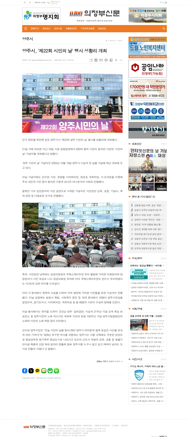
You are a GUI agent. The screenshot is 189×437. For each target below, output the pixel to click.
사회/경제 (137, 309)
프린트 (106, 60)
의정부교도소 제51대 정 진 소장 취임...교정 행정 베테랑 (148, 342)
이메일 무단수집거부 (102, 425)
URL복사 (90, 60)
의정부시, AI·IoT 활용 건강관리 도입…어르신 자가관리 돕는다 (148, 346)
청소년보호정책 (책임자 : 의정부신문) (78, 425)
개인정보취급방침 (54, 425)
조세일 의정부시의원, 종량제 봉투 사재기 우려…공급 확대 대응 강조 (148, 283)
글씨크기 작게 (121, 60)
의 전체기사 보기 (108, 361)
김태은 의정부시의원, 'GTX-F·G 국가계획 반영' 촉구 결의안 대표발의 (148, 287)
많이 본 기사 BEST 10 (143, 196)
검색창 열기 (164, 28)
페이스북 (24, 370)
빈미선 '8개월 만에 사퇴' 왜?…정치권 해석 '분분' (149, 229)
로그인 (162, 2)
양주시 (120, 40)
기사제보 (115, 425)
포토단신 (102, 28)
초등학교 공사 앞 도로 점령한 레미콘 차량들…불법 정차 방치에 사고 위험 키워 (148, 388)
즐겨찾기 (29, 2)
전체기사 (35, 28)
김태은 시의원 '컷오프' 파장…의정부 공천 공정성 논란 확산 (149, 219)
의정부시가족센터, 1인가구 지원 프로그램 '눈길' (148, 337)
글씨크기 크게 (116, 60)
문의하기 (124, 425)
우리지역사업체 (87, 28)
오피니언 (58, 28)
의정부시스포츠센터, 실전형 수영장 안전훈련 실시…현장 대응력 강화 (148, 350)
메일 (101, 60)
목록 (95, 60)
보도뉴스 (46, 28)
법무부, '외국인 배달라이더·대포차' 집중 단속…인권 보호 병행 (148, 291)
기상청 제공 (54, 3)
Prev (132, 160)
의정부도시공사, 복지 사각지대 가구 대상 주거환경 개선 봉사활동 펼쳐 (148, 333)
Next (163, 160)
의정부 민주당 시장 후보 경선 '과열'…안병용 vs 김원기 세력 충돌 (149, 238)
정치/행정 (137, 258)
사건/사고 (137, 359)
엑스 (31, 370)
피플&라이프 (71, 28)
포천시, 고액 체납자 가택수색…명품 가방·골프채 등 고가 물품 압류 (148, 401)
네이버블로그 (43, 370)
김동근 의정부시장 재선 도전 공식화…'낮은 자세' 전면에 (149, 243)
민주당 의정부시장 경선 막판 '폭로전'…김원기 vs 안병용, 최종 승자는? (149, 248)
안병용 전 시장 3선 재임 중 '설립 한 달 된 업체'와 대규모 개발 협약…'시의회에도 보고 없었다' (148, 300)
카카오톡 (37, 370)
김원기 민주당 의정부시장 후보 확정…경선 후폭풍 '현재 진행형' (149, 210)
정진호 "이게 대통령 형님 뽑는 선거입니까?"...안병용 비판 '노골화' (149, 224)
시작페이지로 (24, 2)
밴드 (56, 370)
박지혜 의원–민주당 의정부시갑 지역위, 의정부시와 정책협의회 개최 (148, 296)
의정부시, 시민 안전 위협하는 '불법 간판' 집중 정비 (148, 392)
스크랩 (111, 60)
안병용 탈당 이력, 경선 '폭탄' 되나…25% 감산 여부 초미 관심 (149, 205)
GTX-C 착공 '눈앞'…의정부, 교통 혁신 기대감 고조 (149, 214)
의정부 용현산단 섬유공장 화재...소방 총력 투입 (148, 383)
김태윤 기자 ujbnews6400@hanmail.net (36, 60)
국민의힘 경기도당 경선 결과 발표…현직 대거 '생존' (149, 234)
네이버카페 (50, 370)
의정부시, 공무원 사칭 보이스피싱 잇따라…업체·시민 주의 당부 (148, 396)
